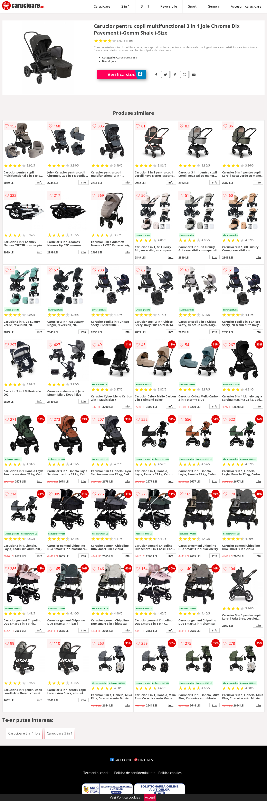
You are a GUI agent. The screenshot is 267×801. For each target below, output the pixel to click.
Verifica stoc (126, 74)
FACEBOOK (120, 760)
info (39, 182)
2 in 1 (125, 6)
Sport (192, 6)
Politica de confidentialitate (134, 773)
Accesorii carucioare (246, 6)
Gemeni (214, 6)
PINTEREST (144, 760)
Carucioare (102, 6)
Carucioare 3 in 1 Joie (24, 733)
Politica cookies (170, 773)
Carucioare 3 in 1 (60, 733)
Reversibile (168, 6)
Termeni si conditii (97, 773)
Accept (150, 797)
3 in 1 (145, 6)
